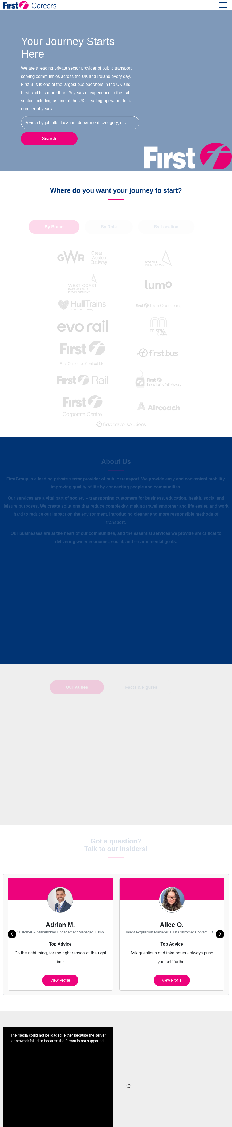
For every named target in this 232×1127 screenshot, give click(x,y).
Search (49, 138)
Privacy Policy (127, 1105)
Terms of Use (105, 1116)
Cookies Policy (160, 1105)
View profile (60, 924)
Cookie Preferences (199, 1105)
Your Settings (136, 1116)
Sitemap (101, 1105)
